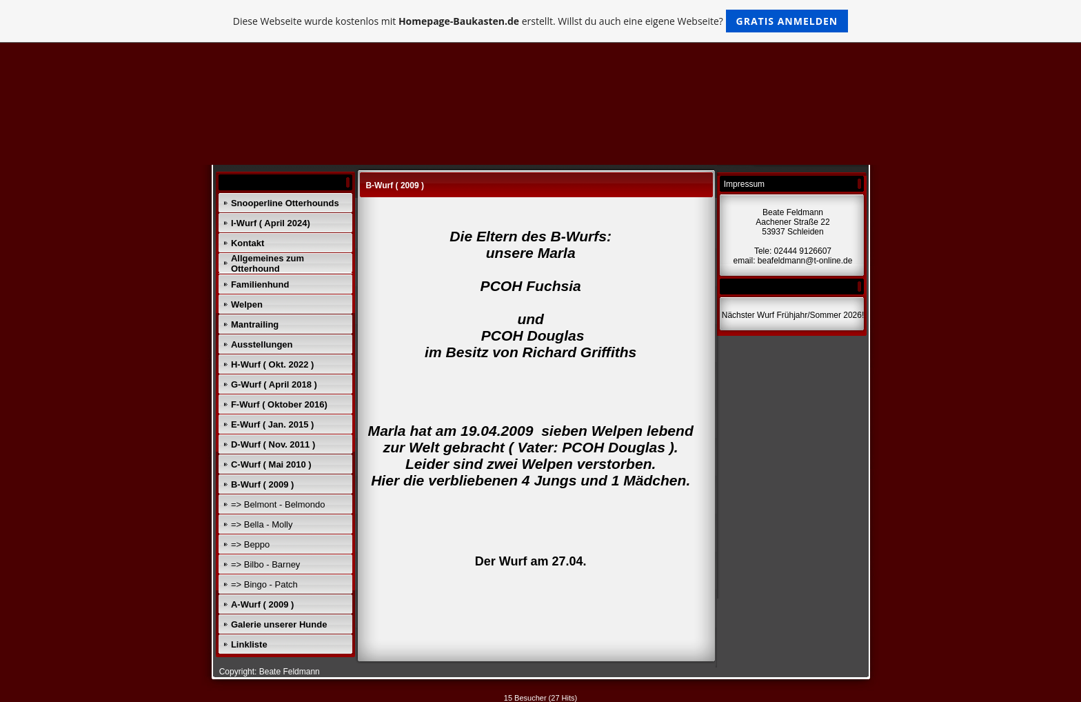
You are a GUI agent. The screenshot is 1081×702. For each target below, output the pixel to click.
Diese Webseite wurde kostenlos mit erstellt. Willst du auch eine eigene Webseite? (541, 21)
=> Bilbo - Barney (265, 564)
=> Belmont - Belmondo (278, 504)
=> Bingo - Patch (264, 584)
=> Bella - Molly (262, 524)
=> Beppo (250, 544)
